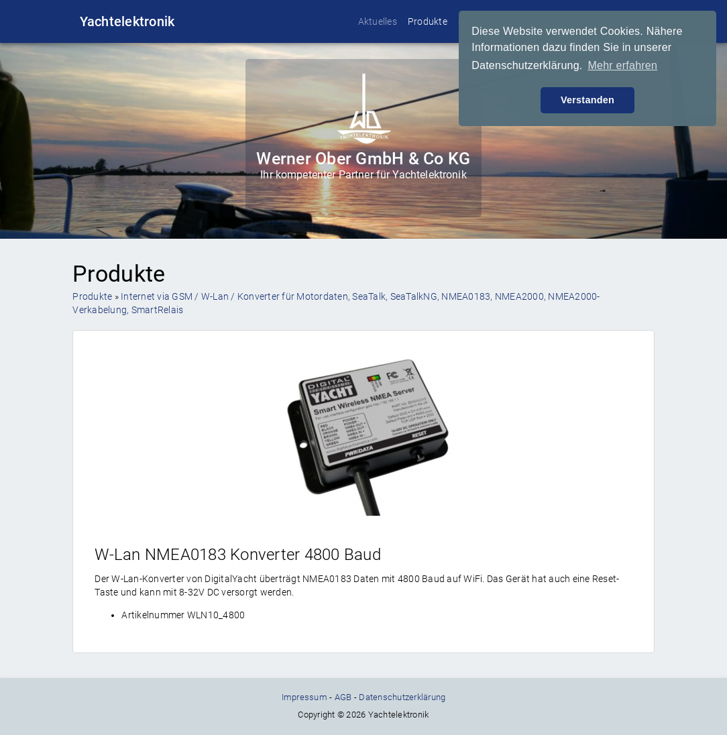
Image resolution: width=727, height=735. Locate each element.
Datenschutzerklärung (402, 697)
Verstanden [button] (587, 100)
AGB (343, 697)
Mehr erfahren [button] (622, 65)
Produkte (427, 21)
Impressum (304, 697)
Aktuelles (377, 21)
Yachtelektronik (127, 21)
